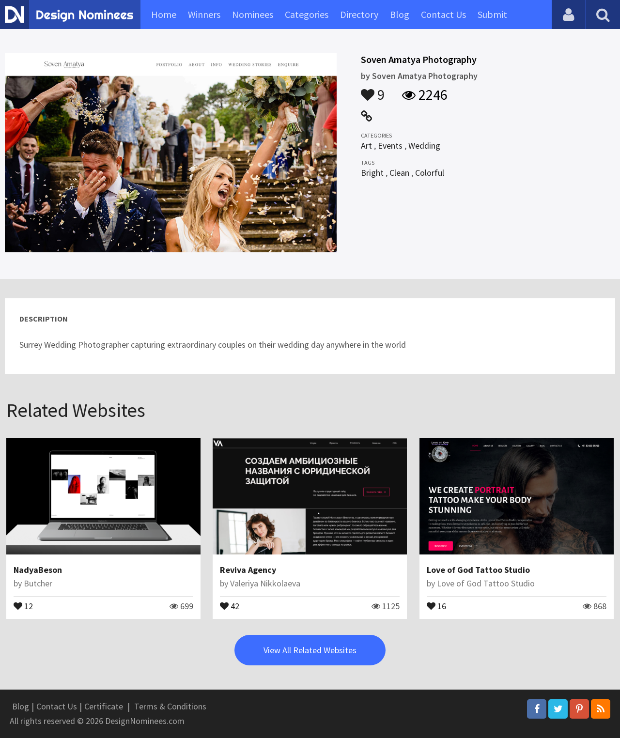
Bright (372, 172)
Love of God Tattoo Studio (478, 569)
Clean (399, 172)
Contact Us (443, 14)
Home (163, 14)
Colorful (429, 172)
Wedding (424, 145)
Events (390, 145)
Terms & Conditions (170, 706)
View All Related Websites (310, 650)
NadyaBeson (38, 569)
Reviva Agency (248, 569)
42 (229, 605)
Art (366, 145)
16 (436, 605)
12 (23, 605)
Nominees (252, 14)
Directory (359, 14)
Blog (399, 14)
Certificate (103, 706)
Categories (306, 14)
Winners (204, 14)
